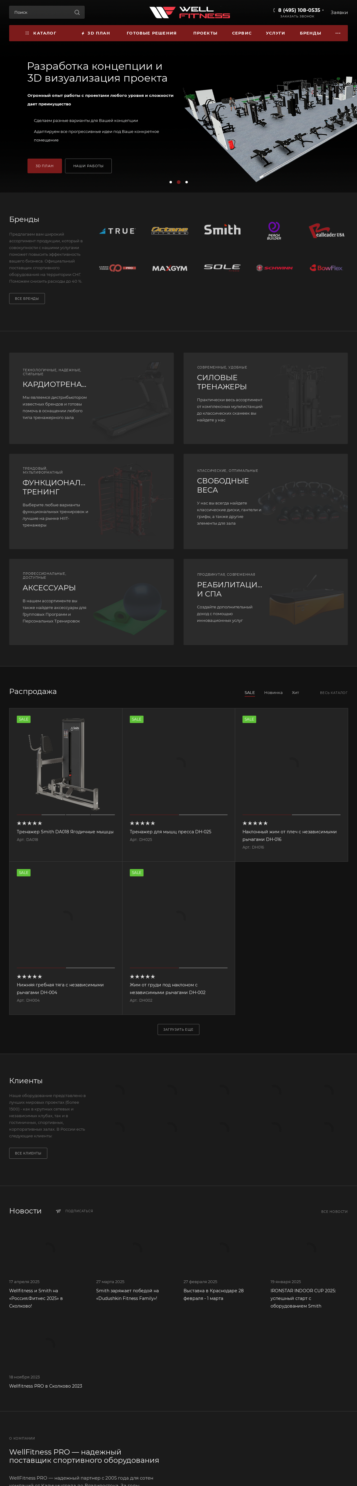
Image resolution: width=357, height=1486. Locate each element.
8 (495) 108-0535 (299, 10)
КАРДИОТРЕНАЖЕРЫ (64, 384)
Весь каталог (334, 693)
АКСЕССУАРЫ (49, 587)
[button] (171, 182)
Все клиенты (28, 1153)
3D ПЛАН (45, 166)
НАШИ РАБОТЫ (88, 166)
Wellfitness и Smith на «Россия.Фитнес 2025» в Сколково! (36, 1298)
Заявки (339, 12)
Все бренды (27, 299)
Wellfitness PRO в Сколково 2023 (45, 1386)
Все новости (334, 1212)
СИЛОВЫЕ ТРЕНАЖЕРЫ (222, 382)
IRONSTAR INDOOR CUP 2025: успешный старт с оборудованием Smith (303, 1298)
